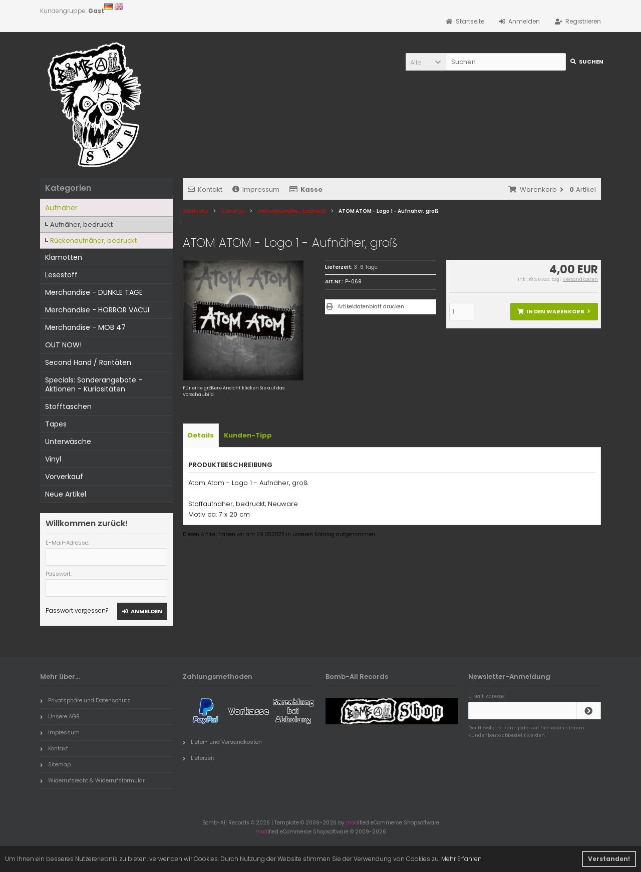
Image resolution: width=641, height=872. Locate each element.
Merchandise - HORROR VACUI (97, 310)
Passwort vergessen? (77, 610)
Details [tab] (201, 435)
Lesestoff (61, 275)
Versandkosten (580, 279)
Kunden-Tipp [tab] (248, 435)
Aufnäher (61, 208)
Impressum (255, 189)
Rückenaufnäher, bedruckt (93, 240)
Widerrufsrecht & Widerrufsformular (92, 780)
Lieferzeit (198, 758)
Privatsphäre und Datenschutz (85, 700)
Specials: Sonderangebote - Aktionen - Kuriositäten (93, 384)
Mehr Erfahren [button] (461, 858)
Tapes (56, 424)
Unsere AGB (59, 716)
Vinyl (53, 459)
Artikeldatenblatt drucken (371, 306)
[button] (426, 62)
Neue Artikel (65, 494)
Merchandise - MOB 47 (85, 327)
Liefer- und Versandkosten (222, 742)
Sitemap (55, 764)
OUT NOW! (63, 345)
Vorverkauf (64, 477)
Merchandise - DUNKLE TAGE (94, 292)
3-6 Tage (366, 267)
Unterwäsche (68, 442)
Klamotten (63, 257)
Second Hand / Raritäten (88, 362)
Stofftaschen (68, 406)
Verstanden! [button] (609, 858)
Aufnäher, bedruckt (81, 224)
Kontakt (205, 189)
